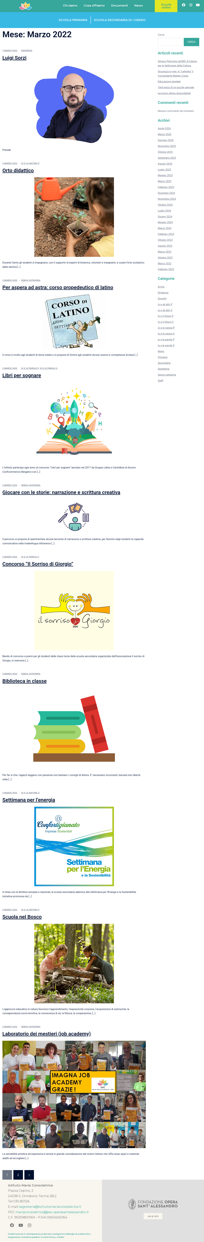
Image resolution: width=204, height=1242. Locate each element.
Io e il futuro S (165, 321)
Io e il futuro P (166, 316)
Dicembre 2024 (166, 193)
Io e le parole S (49, 368)
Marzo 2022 (164, 263)
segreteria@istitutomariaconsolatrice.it (50, 1207)
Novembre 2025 (167, 146)
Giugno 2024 (165, 216)
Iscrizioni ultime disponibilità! (174, 93)
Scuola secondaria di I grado (120, 20)
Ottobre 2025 (165, 152)
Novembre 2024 (167, 198)
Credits (60, 1237)
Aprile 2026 (164, 128)
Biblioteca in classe (24, 681)
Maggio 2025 (165, 175)
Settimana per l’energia (28, 800)
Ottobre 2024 (165, 204)
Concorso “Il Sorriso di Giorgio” (37, 564)
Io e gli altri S (165, 310)
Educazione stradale (169, 81)
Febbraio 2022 (166, 269)
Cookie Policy (48, 1237)
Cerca (161, 34)
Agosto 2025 (165, 163)
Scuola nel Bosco (22, 917)
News (138, 5)
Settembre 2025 (167, 157)
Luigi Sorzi (14, 58)
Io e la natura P (30, 163)
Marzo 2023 (164, 251)
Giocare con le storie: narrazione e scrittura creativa (61, 492)
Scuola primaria (73, 20)
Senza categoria (30, 280)
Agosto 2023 (165, 245)
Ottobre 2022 (165, 257)
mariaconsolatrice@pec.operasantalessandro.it (52, 1212)
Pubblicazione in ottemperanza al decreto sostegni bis (36, 1234)
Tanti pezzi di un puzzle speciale (176, 87)
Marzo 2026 (164, 134)
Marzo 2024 (164, 228)
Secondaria (164, 363)
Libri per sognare (21, 375)
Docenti (162, 298)
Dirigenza (26, 50)
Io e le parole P (30, 368)
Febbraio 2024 (166, 234)
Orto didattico (18, 170)
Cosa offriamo (94, 5)
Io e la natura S (30, 793)
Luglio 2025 (164, 169)
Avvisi (161, 286)
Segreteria (163, 368)
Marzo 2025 (164, 181)
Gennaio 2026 (166, 140)
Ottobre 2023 (165, 240)
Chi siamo (70, 5)
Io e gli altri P (165, 304)
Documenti (119, 5)
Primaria (162, 357)
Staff (160, 380)
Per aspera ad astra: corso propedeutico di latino (57, 287)
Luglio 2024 (164, 210)
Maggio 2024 (165, 222)
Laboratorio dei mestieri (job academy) (46, 1034)
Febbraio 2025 (166, 187)
